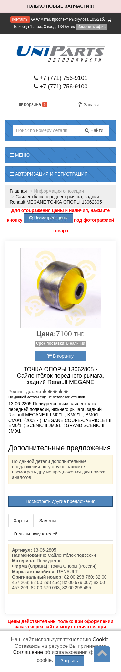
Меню (20, 155)
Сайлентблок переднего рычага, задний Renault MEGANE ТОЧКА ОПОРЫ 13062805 (56, 199)
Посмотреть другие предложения (61, 501)
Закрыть (69, 660)
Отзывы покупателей (35, 533)
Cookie (101, 639)
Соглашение (28, 652)
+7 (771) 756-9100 (61, 86)
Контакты (20, 19)
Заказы (88, 104)
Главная (18, 191)
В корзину (60, 356)
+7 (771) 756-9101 (61, 78)
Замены (47, 520)
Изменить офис (91, 27)
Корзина (32, 104)
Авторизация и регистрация (49, 174)
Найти (94, 130)
